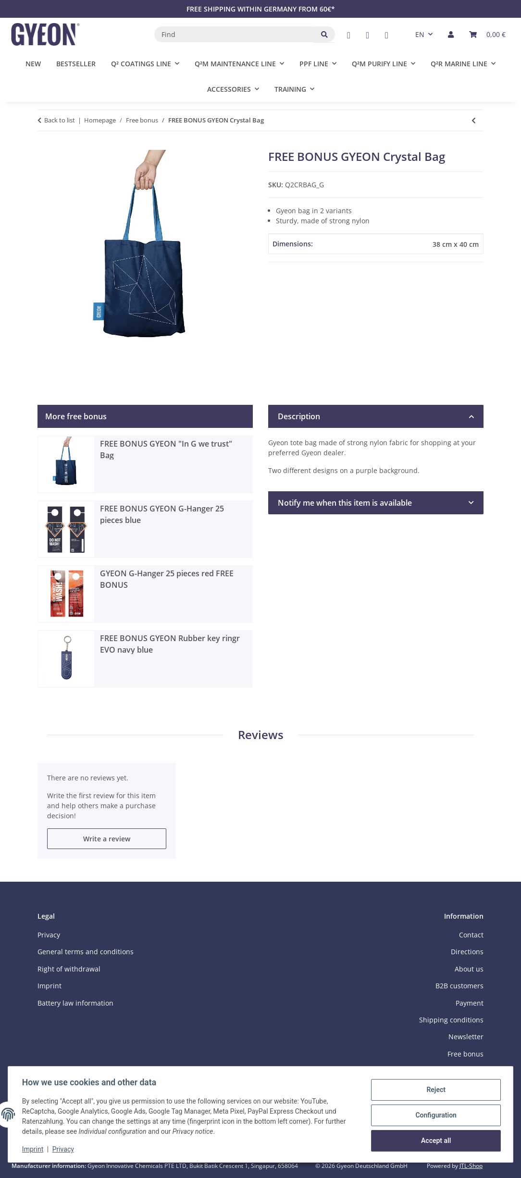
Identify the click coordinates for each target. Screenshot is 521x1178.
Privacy (64, 1149)
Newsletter (466, 1036)
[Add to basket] (45, 144)
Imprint (34, 1149)
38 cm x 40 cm (456, 244)
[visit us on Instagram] (386, 35)
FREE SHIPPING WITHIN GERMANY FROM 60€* (260, 8)
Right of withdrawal (68, 968)
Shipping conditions (451, 1019)
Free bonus (465, 1053)
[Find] (234, 34)
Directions (467, 951)
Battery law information (75, 1003)
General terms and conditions (85, 951)
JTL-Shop (471, 1166)
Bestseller (76, 63)
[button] (450, 34)
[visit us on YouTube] (367, 35)
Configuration (434, 1115)
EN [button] (419, 34)
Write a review (106, 838)
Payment (470, 1003)
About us (469, 968)
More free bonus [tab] (76, 416)
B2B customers (459, 985)
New (33, 63)
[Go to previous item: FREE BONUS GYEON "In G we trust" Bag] (474, 120)
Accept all (434, 1140)
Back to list (59, 120)
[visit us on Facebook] (348, 35)
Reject (434, 1090)
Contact (471, 934)
